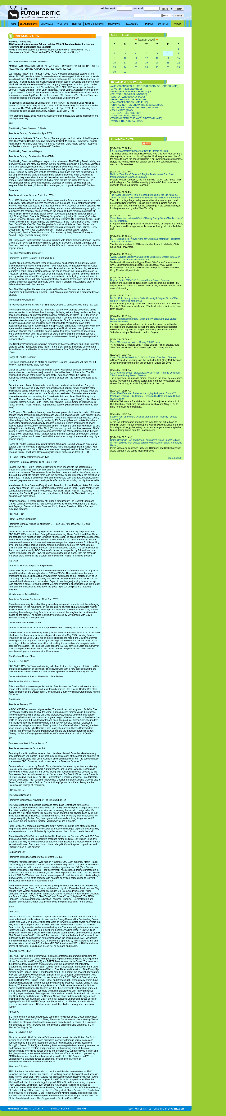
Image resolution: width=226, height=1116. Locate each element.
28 (168, 67)
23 (114, 67)
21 (168, 62)
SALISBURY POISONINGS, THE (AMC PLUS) (135, 107)
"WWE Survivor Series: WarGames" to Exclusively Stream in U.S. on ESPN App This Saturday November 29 (145, 258)
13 (157, 58)
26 (146, 67)
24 (125, 67)
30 (114, 72)
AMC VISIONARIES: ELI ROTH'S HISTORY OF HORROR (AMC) (144, 86)
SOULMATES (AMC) (122, 110)
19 (146, 62)
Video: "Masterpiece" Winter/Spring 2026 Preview (135, 342)
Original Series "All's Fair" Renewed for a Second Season (139, 280)
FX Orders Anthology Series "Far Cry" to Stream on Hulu (139, 151)
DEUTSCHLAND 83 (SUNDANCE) (129, 94)
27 (157, 67)
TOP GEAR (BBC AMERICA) (126, 113)
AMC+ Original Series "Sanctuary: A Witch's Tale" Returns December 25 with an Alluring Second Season (145, 374)
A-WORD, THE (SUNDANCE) (126, 89)
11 (136, 58)
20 (157, 62)
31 (125, 72)
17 (125, 62)
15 (178, 58)
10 (125, 58)
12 (146, 58)
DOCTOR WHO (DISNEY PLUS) (128, 97)
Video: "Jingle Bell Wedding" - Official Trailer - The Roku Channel (143, 357)
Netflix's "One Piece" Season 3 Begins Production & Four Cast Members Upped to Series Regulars (142, 175)
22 (178, 62)
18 (136, 62)
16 (114, 62)
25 (136, 67)
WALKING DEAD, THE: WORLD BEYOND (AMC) (136, 118)
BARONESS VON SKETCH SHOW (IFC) (132, 91)
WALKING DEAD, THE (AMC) (126, 115)
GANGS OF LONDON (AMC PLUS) (129, 102)
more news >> (175, 458)
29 (178, 67)
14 (168, 58)
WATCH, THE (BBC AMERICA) (127, 121)
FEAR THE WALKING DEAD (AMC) (129, 99)
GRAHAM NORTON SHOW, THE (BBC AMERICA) (137, 105)
